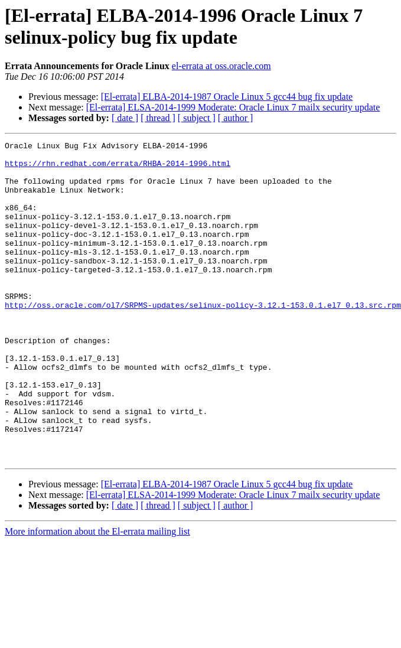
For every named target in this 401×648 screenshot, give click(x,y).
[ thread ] (158, 118)
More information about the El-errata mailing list (97, 595)
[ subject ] (197, 118)
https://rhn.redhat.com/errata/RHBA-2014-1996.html (117, 168)
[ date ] (125, 118)
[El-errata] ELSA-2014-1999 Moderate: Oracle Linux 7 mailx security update (233, 107)
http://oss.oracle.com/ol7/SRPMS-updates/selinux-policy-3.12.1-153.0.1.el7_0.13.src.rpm (203, 338)
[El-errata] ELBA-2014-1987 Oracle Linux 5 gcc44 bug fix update (227, 97)
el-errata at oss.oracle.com (221, 66)
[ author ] (235, 118)
